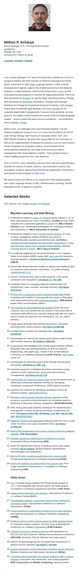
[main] (39, 53)
